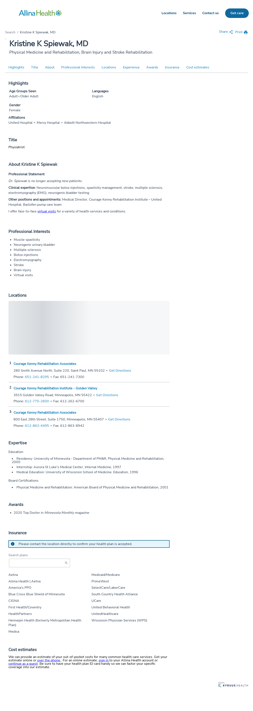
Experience (131, 67)
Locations (169, 13)
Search (10, 32)
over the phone (49, 660)
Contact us (210, 13)
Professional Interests (78, 67)
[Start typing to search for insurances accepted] (39, 563)
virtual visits (46, 211)
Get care (237, 13)
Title (34, 67)
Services (189, 13)
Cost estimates (197, 67)
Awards (152, 67)
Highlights (16, 67)
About (49, 67)
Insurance (172, 67)
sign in (104, 660)
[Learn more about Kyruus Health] (233, 685)
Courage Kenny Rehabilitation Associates (45, 364)
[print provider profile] (241, 32)
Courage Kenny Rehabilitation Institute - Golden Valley (55, 388)
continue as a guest (23, 663)
